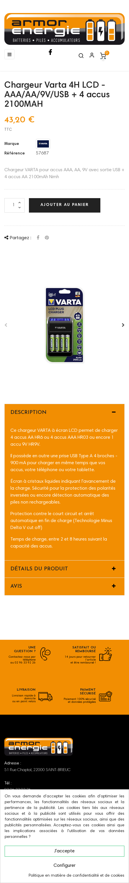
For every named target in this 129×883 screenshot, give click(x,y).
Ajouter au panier (64, 205)
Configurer (64, 865)
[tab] (64, 412)
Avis (16, 586)
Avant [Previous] (5, 325)
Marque (11, 144)
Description (28, 412)
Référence (14, 154)
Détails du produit (39, 569)
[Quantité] (14, 205)
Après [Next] (123, 325)
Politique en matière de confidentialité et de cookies (76, 876)
